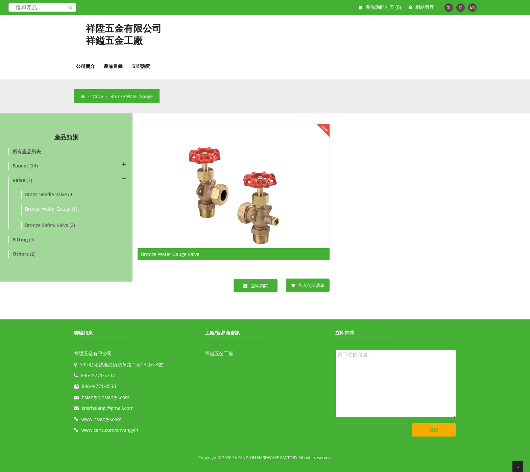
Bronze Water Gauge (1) (51, 209)
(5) (23, 239)
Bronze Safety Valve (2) (50, 225)
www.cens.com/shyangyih (109, 430)
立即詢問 (140, 66)
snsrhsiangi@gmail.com (108, 408)
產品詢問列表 (383, 7)
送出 (434, 429)
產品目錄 (113, 66)
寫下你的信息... (395, 383)
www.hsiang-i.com (101, 419)
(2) (24, 254)
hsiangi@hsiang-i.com (105, 397)
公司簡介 (85, 66)
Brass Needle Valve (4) (49, 194)
